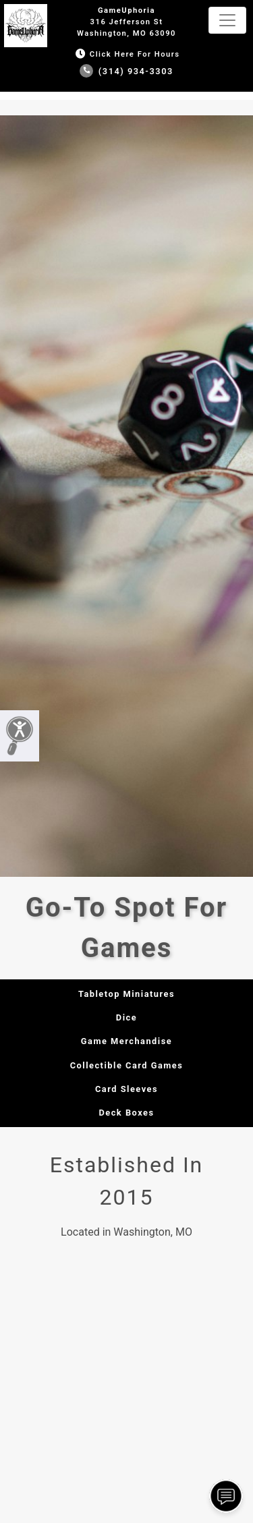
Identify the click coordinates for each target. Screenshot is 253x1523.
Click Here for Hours (126, 54)
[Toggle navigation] (227, 20)
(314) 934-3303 (126, 71)
